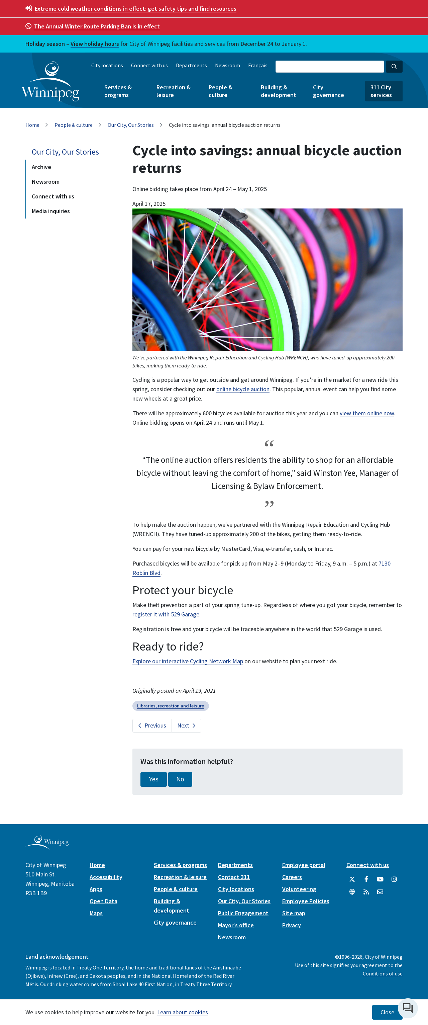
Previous (155, 725)
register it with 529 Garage (165, 614)
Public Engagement (243, 913)
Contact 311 (234, 877)
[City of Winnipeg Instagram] (394, 879)
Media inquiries (51, 211)
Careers (292, 877)
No (180, 779)
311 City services (381, 91)
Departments (191, 65)
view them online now (367, 413)
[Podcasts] (352, 892)
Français (258, 65)
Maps (96, 913)
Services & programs (118, 91)
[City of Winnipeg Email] (380, 892)
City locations (107, 65)
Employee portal (303, 865)
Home (32, 124)
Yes (153, 779)
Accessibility (106, 877)
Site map (293, 913)
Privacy (291, 925)
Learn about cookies (182, 1012)
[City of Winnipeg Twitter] (352, 879)
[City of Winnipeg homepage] (47, 847)
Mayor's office (236, 925)
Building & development (278, 91)
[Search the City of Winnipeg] (330, 67)
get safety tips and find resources (135, 8)
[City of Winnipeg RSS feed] (366, 892)
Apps (96, 889)
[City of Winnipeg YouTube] (380, 879)
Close (387, 1012)
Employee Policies (305, 901)
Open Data (103, 901)
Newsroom (227, 65)
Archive (41, 167)
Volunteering (299, 889)
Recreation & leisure (173, 91)
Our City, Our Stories (131, 124)
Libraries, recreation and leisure (170, 706)
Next (183, 725)
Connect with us (149, 65)
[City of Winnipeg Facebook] (366, 879)
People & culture (220, 91)
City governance (328, 91)
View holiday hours (95, 44)
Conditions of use (383, 973)
